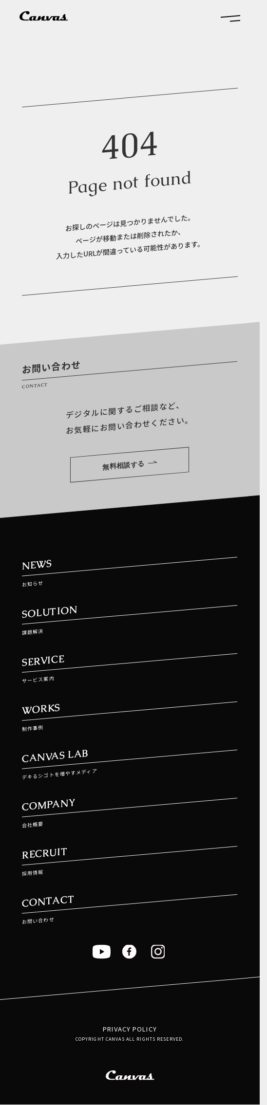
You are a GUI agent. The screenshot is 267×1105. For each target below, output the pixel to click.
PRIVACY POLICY (130, 1028)
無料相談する (130, 465)
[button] (230, 17)
